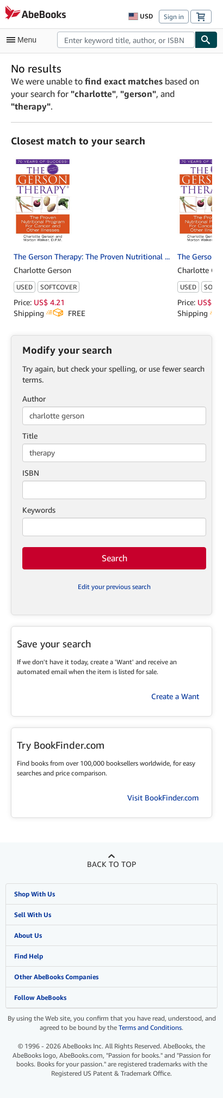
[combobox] (126, 40)
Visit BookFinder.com (163, 797)
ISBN (30, 472)
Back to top (111, 864)
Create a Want (175, 696)
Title (30, 435)
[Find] (206, 40)
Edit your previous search (114, 587)
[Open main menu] (24, 40)
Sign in (174, 17)
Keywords (38, 509)
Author (34, 398)
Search (114, 558)
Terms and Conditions (150, 1027)
